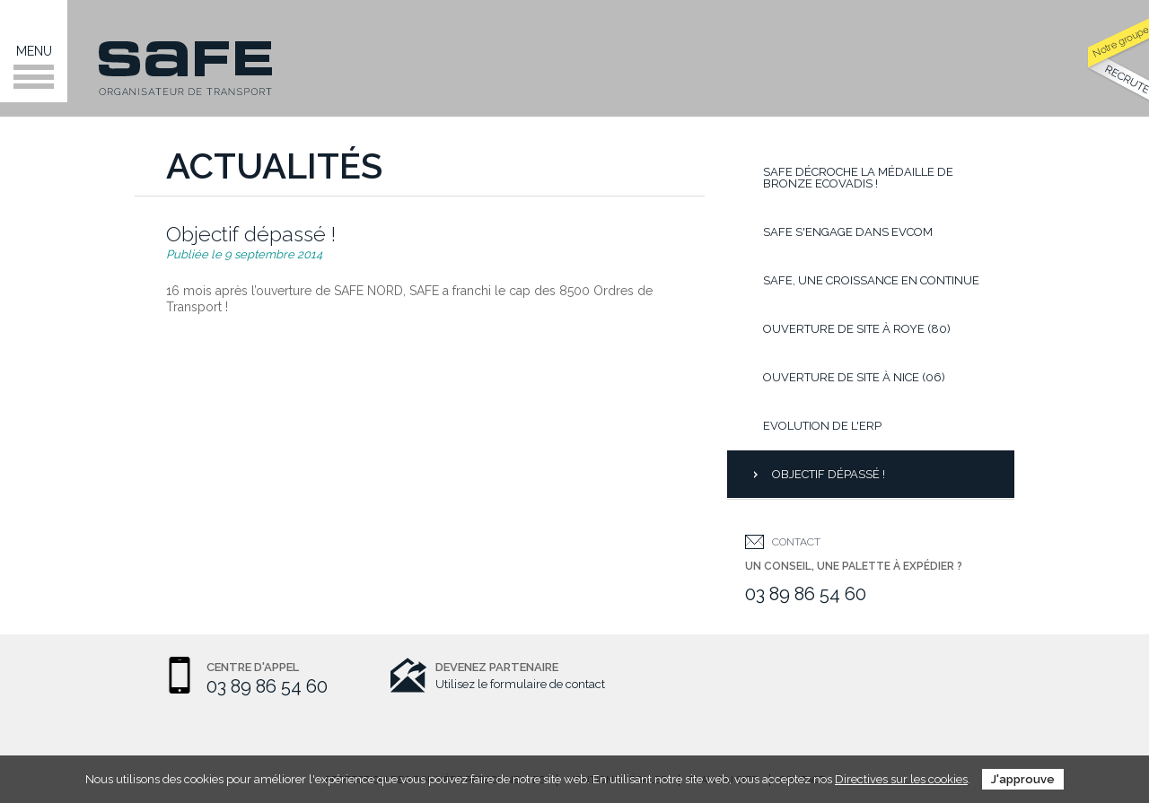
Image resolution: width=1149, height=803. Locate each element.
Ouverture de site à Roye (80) (857, 329)
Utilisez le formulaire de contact (520, 684)
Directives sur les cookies (901, 779)
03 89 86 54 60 (805, 594)
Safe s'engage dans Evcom (848, 232)
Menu (33, 66)
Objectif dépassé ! (828, 474)
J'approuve (1023, 779)
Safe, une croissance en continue (871, 280)
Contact (796, 542)
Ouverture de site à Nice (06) (854, 377)
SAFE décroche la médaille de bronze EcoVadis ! (858, 177)
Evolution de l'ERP (822, 425)
